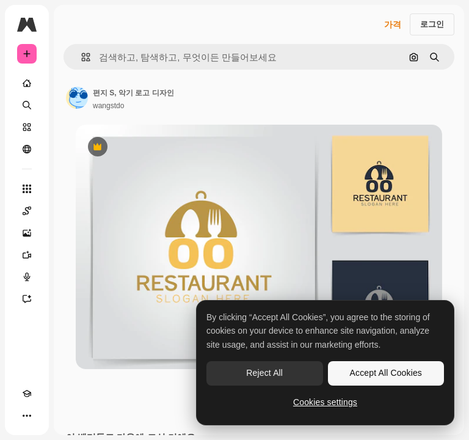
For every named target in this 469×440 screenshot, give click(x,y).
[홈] (27, 83)
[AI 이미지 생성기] (27, 233)
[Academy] (27, 393)
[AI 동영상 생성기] (27, 255)
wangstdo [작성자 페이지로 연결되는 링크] (108, 105)
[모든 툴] (27, 189)
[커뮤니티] (27, 149)
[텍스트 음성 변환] (27, 277)
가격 (392, 24)
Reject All (264, 373)
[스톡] (27, 127)
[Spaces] (27, 211)
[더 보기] (27, 415)
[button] (81, 57)
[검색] (27, 105)
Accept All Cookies (386, 373)
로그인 (432, 24)
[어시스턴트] (27, 299)
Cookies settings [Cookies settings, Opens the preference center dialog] (325, 402)
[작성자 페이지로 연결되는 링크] (77, 98)
